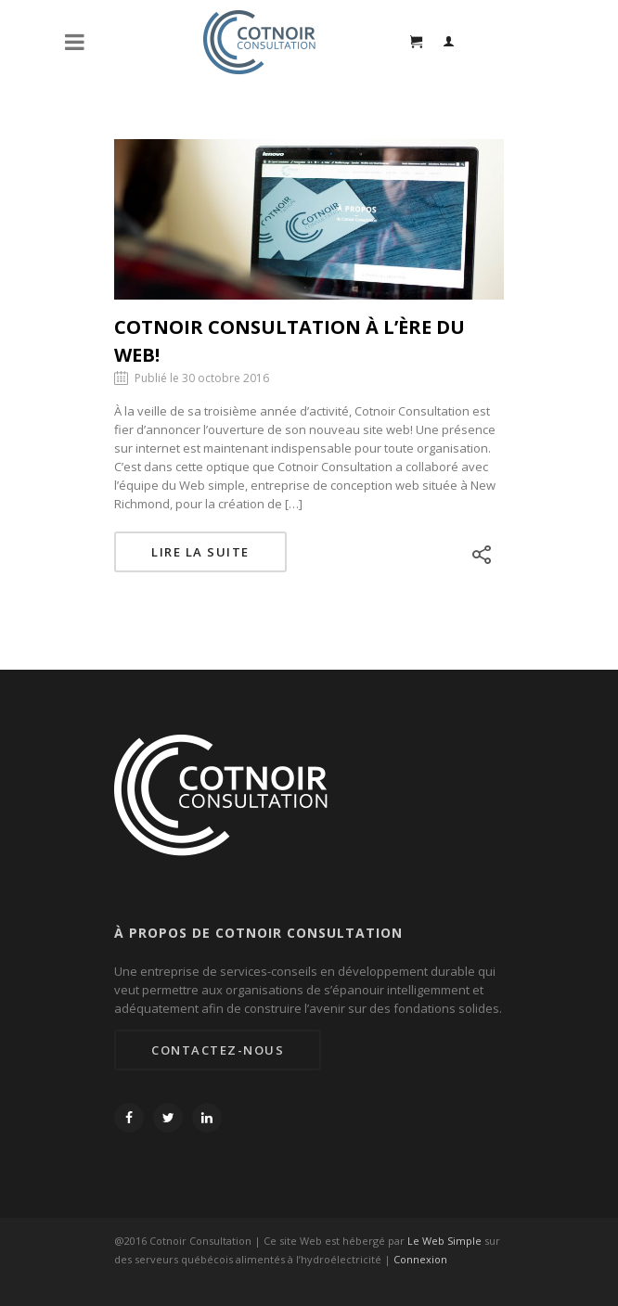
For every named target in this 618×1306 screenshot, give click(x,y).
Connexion (420, 1259)
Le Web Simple (444, 1241)
